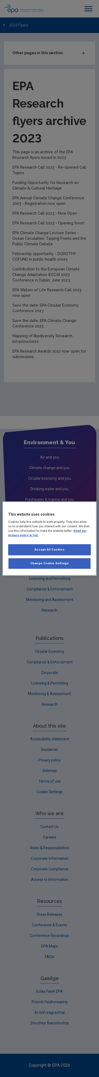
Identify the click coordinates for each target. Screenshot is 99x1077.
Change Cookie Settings (49, 563)
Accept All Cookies (49, 550)
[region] (49, 538)
